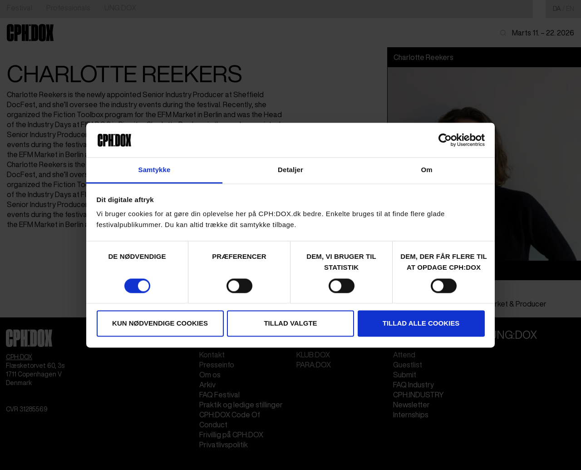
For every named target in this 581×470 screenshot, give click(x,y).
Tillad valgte (290, 323)
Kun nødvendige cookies (160, 323)
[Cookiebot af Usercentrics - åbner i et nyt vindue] (445, 140)
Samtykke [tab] (154, 170)
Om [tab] (426, 170)
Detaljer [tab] (290, 170)
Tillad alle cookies (421, 323)
